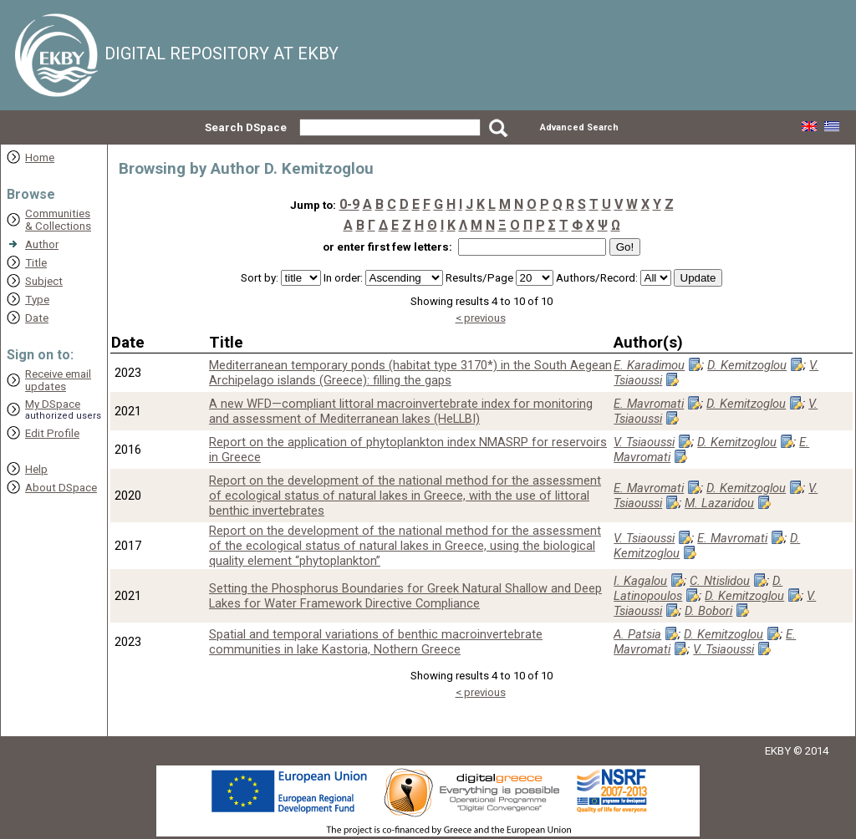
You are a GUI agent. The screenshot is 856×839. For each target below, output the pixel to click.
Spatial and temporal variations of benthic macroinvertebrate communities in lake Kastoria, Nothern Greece (376, 642)
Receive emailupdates (58, 380)
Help (36, 469)
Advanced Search (579, 127)
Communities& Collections (58, 219)
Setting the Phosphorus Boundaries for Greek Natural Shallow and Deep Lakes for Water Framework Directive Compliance (405, 596)
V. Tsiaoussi (644, 442)
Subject (44, 281)
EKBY (778, 751)
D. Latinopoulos (698, 588)
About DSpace (61, 487)
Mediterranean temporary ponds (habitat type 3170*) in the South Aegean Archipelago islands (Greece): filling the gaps (410, 373)
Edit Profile (52, 433)
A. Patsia (637, 634)
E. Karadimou (649, 365)
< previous (481, 318)
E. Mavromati (649, 403)
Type (37, 299)
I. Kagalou (640, 580)
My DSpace (52, 404)
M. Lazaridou (719, 503)
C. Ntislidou (720, 580)
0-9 (349, 204)
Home (39, 157)
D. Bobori (708, 610)
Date (36, 318)
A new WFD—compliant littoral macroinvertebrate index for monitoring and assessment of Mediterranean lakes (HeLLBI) (401, 411)
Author (42, 244)
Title (36, 263)
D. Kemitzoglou (747, 365)
